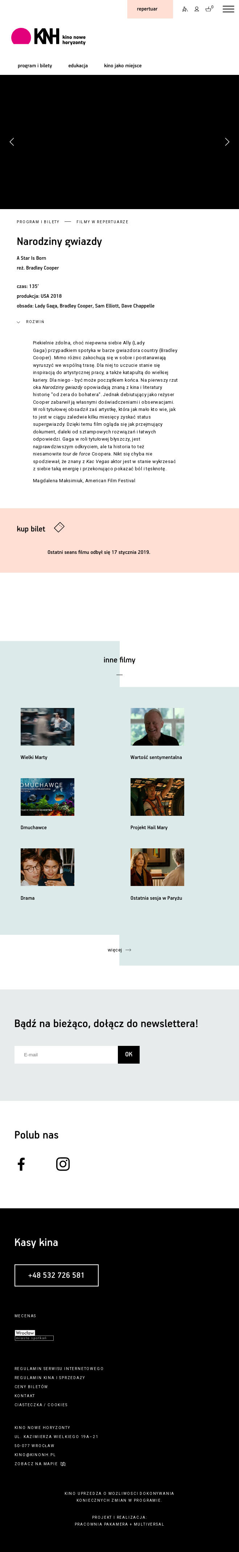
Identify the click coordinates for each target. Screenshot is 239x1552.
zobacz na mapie (36, 1464)
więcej (115, 950)
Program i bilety (38, 222)
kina (49, 1378)
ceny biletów (32, 1387)
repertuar (147, 9)
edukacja (78, 66)
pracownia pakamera (101, 1524)
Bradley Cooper (42, 268)
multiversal (149, 1524)
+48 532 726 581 (56, 1276)
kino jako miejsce (123, 66)
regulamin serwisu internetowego (59, 1369)
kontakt (25, 1396)
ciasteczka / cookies (41, 1405)
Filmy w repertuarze (103, 222)
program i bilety (35, 66)
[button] (227, 142)
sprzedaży (72, 1378)
